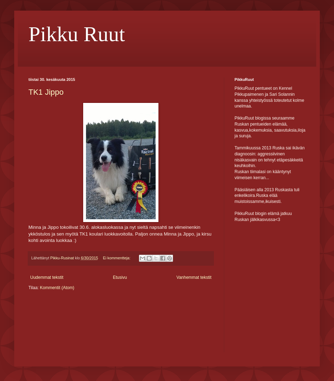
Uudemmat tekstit (46, 277)
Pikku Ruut (76, 34)
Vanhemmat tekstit (194, 277)
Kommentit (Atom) (57, 287)
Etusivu (120, 277)
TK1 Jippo (46, 92)
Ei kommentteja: (117, 258)
